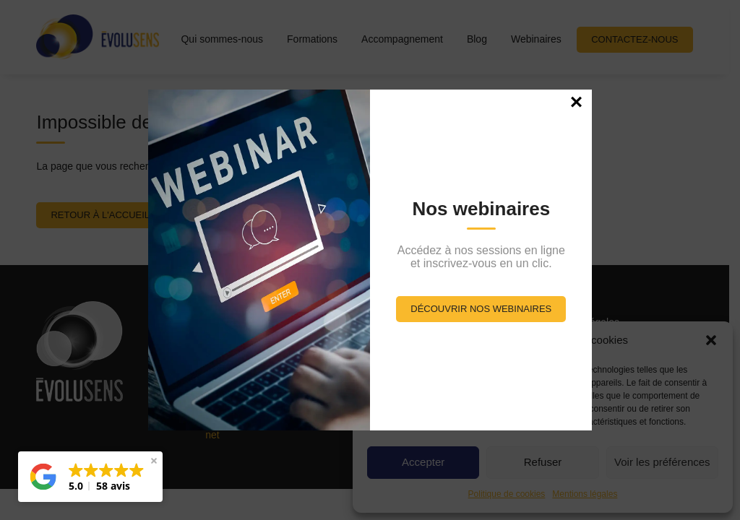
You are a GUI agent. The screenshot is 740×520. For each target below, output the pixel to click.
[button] (90, 476)
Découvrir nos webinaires (480, 308)
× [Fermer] (576, 101)
